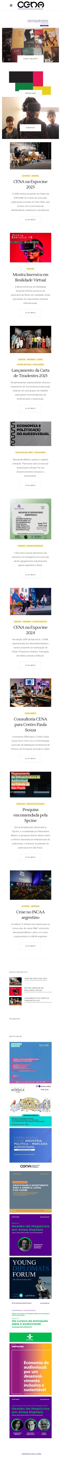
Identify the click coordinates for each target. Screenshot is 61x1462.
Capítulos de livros (24, 452)
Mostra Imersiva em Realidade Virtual (30, 277)
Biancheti (37, 1459)
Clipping (26, 176)
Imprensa (31, 359)
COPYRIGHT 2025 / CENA (31, 1454)
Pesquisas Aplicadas (35, 804)
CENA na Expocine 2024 (30, 630)
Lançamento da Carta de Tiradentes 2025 (31, 373)
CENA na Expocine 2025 (30, 184)
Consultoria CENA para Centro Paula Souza (30, 725)
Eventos (35, 176)
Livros (39, 359)
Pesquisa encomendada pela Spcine (30, 815)
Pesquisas (21, 804)
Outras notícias (24, 364)
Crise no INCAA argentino (30, 914)
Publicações (38, 364)
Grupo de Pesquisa (35, 546)
